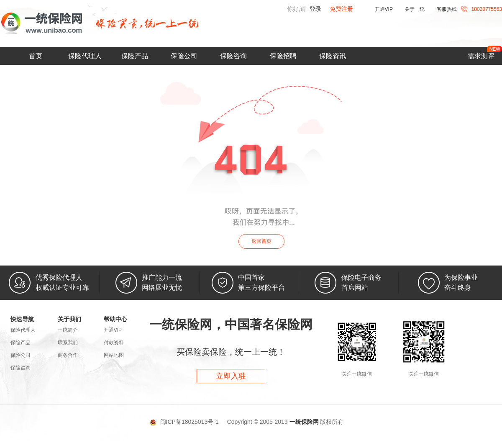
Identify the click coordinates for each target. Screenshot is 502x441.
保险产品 (134, 55)
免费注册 (341, 8)
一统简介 (68, 330)
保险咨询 (233, 55)
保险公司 (184, 55)
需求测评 (481, 55)
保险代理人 (85, 55)
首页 (35, 55)
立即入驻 (231, 376)
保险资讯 (332, 55)
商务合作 (68, 355)
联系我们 (68, 343)
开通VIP (384, 9)
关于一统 (415, 9)
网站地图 (114, 355)
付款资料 (114, 343)
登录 (315, 8)
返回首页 (261, 241)
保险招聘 (283, 55)
